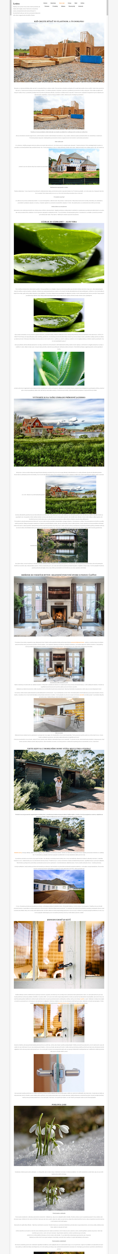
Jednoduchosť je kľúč (59, 920)
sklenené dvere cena (63, 1003)
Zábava (63, 8)
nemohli (81, 695)
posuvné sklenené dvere (77, 642)
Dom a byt (62, 5)
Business (53, 5)
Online (82, 5)
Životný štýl (72, 8)
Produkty (55, 8)
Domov (45, 5)
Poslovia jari (59, 1104)
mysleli (82, 999)
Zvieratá (80, 8)
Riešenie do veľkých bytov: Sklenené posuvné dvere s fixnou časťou (59, 575)
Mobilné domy (18, 852)
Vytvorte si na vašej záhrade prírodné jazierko (59, 397)
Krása (69, 5)
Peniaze (47, 8)
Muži (76, 5)
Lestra (16, 5)
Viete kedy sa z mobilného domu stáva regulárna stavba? (59, 748)
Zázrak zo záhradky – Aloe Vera (59, 221)
